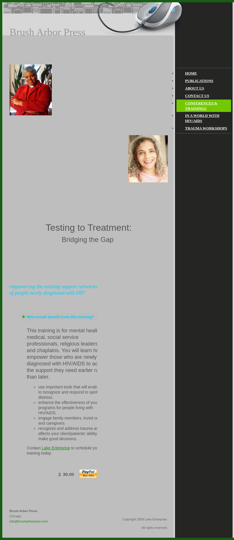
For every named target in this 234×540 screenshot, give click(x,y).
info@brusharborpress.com (28, 521)
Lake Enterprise (56, 448)
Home (191, 73)
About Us (194, 88)
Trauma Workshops (206, 128)
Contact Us (197, 96)
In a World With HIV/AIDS (202, 118)
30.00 (68, 474)
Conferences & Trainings (201, 105)
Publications (199, 81)
